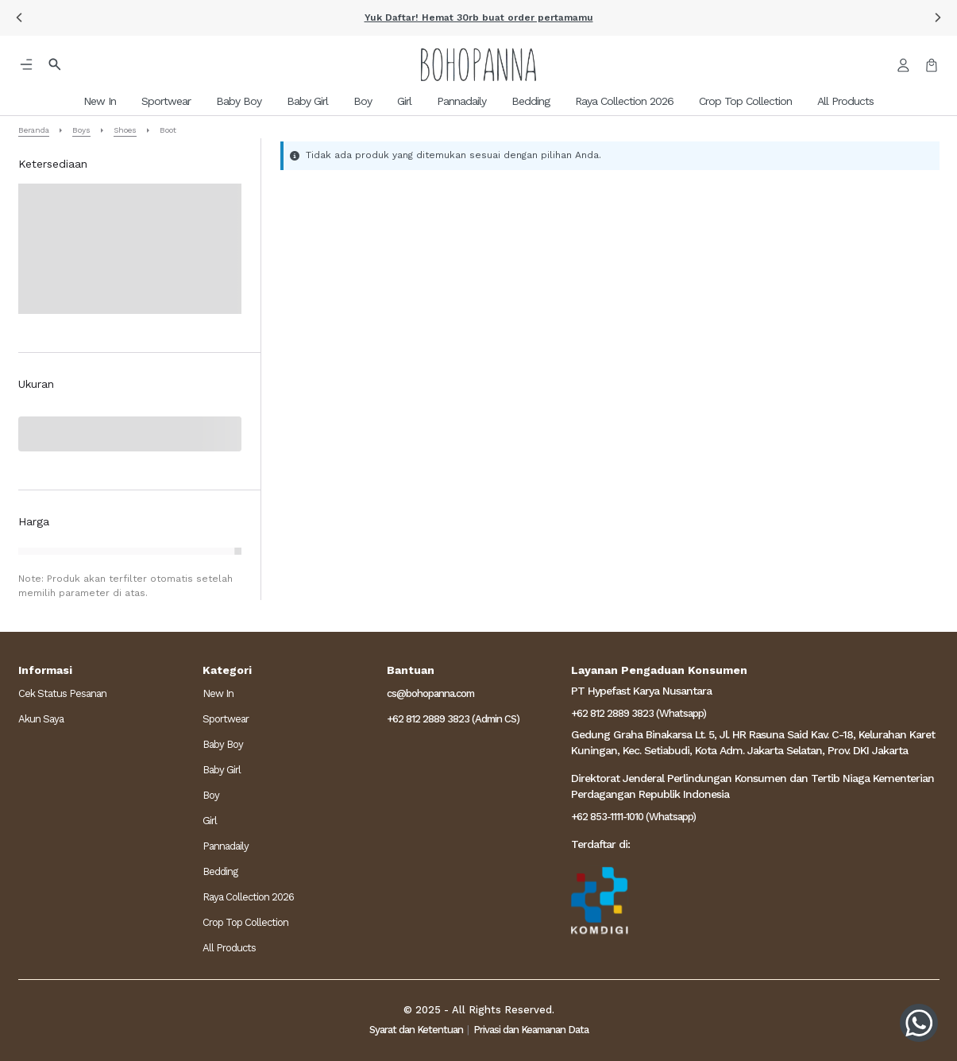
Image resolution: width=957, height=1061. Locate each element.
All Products (229, 948)
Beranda (33, 130)
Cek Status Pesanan (62, 693)
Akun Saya (41, 719)
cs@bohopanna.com (430, 693)
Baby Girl (222, 770)
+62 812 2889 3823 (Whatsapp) (638, 713)
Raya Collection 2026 (248, 897)
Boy (211, 795)
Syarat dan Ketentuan (416, 1030)
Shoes (125, 130)
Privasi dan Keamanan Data (530, 1030)
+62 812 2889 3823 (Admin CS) (453, 719)
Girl (210, 821)
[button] (19, 17)
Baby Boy (223, 744)
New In (218, 693)
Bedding (220, 871)
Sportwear (226, 719)
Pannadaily (226, 846)
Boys (81, 130)
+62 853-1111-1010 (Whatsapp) (633, 817)
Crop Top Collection (245, 922)
